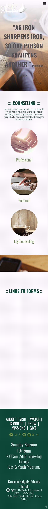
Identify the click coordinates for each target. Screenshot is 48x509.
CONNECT (16, 423)
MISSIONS (18, 428)
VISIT (23, 419)
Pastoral (24, 200)
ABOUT (11, 419)
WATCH (35, 419)
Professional (24, 160)
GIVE (33, 428)
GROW (32, 423)
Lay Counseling (24, 241)
